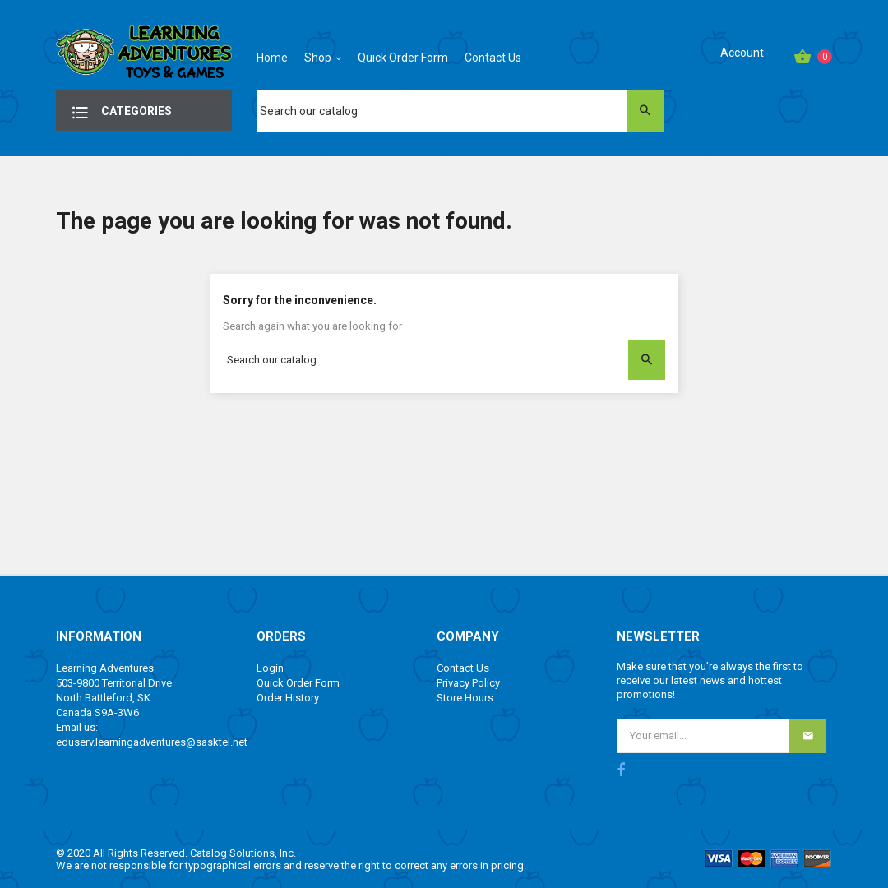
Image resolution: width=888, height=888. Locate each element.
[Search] (459, 111)
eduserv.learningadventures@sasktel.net (151, 742)
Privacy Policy (468, 683)
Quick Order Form (298, 683)
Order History (288, 697)
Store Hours (465, 697)
